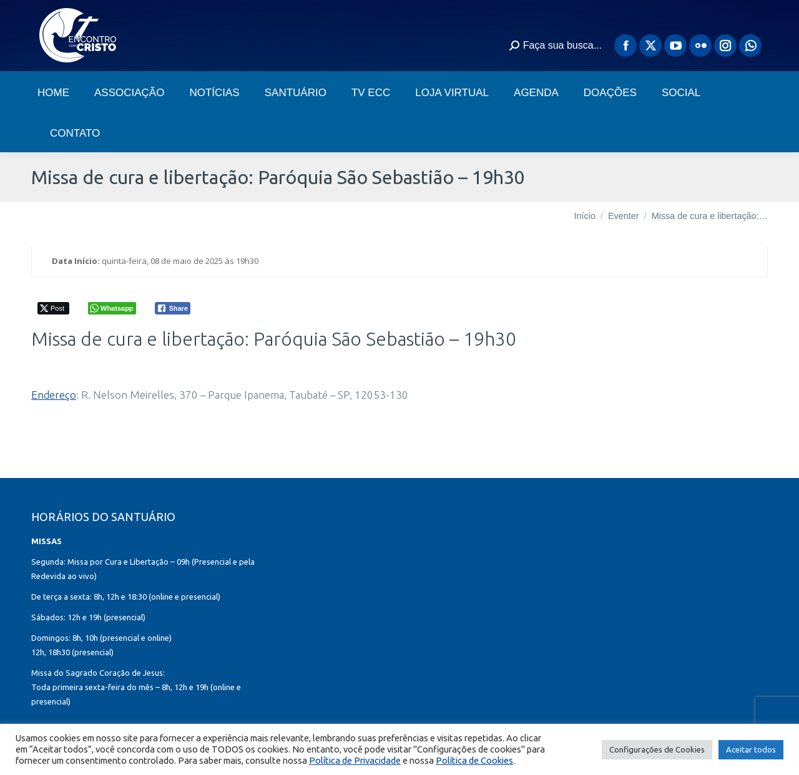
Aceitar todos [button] (751, 749)
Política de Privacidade (355, 760)
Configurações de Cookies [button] (657, 749)
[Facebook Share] (173, 308)
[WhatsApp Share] (112, 308)
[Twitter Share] (53, 308)
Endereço (53, 395)
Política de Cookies (474, 760)
